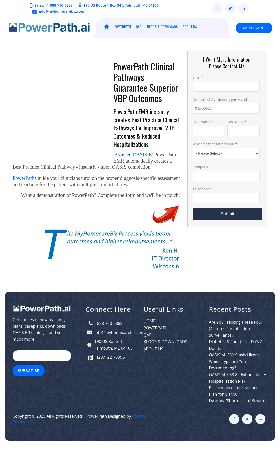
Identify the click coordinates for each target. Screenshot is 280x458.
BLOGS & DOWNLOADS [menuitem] (162, 26)
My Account (254, 28)
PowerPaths (24, 190)
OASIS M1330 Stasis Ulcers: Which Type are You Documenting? (234, 373)
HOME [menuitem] (106, 26)
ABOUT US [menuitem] (190, 26)
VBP (120, 98)
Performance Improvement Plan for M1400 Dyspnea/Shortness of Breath (236, 406)
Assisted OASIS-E (133, 154)
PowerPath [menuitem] (122, 26)
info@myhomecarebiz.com (61, 11)
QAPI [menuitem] (139, 26)
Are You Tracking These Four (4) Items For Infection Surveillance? (235, 341)
